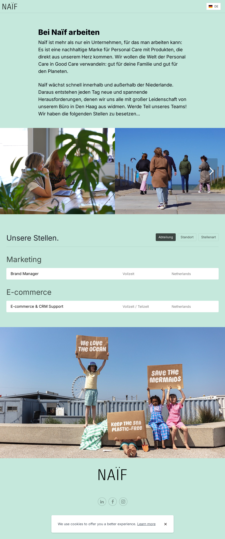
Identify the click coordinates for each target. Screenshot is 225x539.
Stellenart (208, 237)
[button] (213, 6)
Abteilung (165, 237)
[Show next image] (211, 171)
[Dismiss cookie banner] (165, 524)
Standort (187, 237)
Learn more (146, 524)
